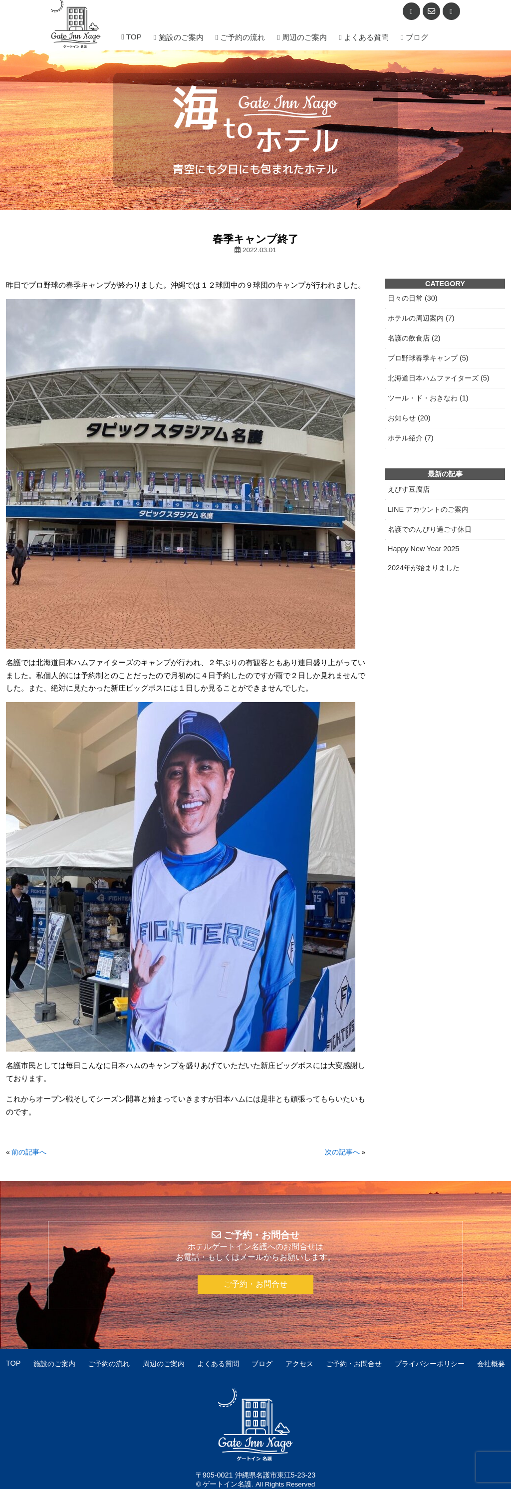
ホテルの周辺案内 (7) (421, 318)
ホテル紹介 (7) (411, 438)
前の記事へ (28, 1152)
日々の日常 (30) (413, 298)
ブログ (414, 37)
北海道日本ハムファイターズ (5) (439, 378)
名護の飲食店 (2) (414, 338)
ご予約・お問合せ (255, 1284)
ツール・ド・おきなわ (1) (428, 398)
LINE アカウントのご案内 (428, 509)
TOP (131, 36)
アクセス (299, 1364)
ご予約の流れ (240, 37)
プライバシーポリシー (430, 1364)
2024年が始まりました (424, 568)
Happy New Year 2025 (423, 549)
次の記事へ (342, 1152)
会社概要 (491, 1364)
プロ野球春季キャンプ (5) (428, 358)
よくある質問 (364, 37)
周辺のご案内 (302, 37)
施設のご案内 (179, 37)
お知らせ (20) (409, 418)
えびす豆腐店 (409, 489)
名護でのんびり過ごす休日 (430, 529)
